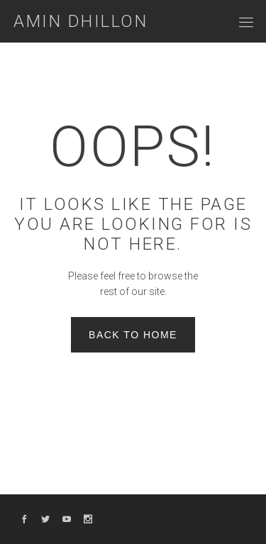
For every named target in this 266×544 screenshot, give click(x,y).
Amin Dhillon (80, 21)
